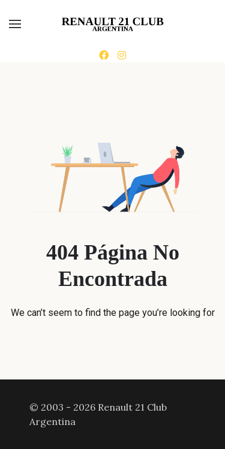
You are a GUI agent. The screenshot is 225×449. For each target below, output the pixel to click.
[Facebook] (104, 55)
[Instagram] (122, 55)
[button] (15, 24)
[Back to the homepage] (112, 24)
